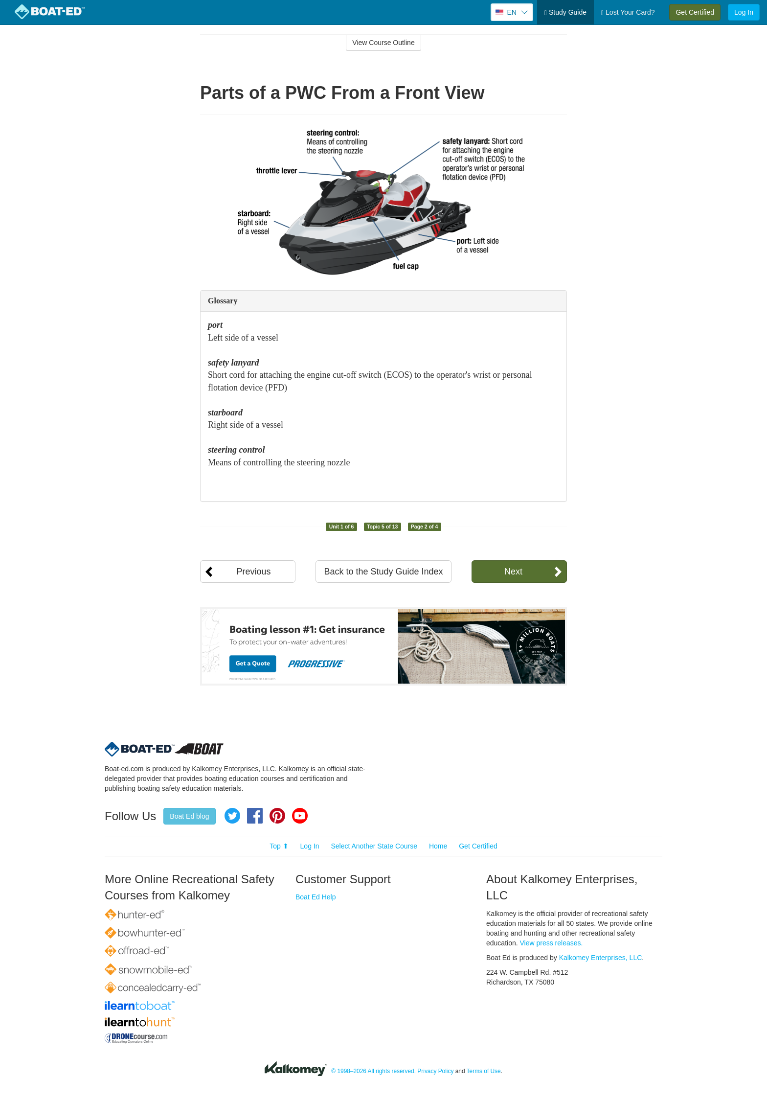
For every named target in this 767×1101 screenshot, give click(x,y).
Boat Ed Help (315, 897)
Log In (743, 12)
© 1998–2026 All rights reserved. (373, 1071)
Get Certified (695, 12)
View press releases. (551, 943)
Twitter (232, 816)
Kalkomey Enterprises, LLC (600, 958)
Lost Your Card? (627, 12)
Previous (253, 571)
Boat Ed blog (189, 816)
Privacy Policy (435, 1071)
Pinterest (277, 816)
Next (513, 571)
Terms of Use (484, 1071)
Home (438, 846)
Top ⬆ (279, 846)
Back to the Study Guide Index (383, 571)
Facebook (255, 816)
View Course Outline (383, 42)
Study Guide (565, 12)
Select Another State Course (374, 846)
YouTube (300, 816)
